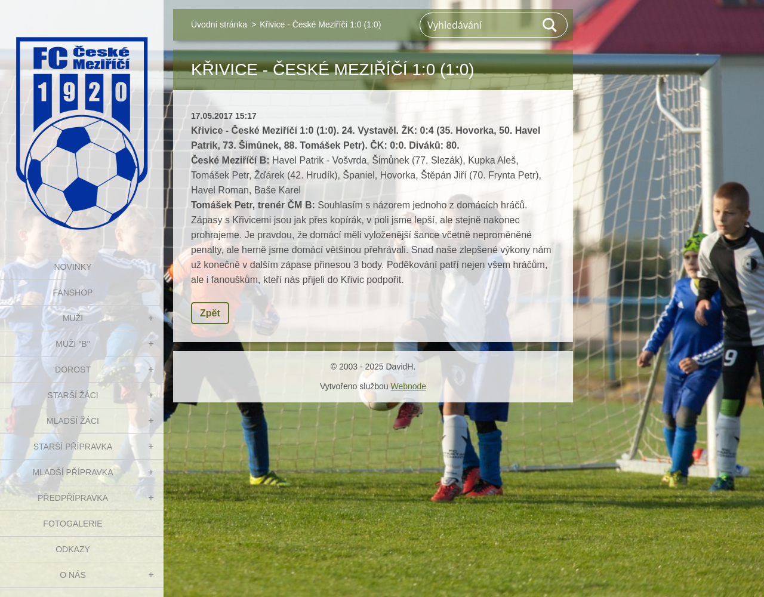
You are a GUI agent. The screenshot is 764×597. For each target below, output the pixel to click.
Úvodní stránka (219, 24)
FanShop (73, 292)
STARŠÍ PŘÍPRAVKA (73, 446)
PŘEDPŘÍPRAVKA (73, 498)
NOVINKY (72, 267)
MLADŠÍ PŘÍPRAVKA (72, 472)
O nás (73, 575)
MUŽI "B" (73, 344)
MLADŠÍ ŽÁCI (73, 421)
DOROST (73, 369)
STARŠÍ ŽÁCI (72, 395)
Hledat (550, 25)
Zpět (210, 313)
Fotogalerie (72, 523)
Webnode (408, 386)
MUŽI (73, 318)
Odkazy (73, 549)
